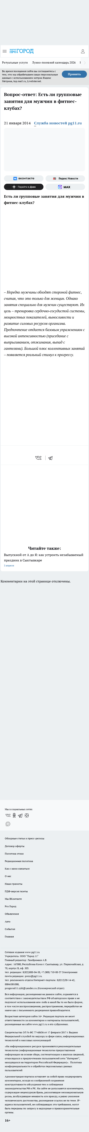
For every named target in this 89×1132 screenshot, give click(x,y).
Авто (7, 921)
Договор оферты (14, 846)
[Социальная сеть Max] (65, 187)
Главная (9, 936)
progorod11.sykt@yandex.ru (21, 988)
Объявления (12, 913)
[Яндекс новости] (65, 178)
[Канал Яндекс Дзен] (23, 187)
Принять (74, 74)
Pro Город (10, 906)
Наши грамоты (13, 883)
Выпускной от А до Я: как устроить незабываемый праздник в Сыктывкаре (44, 560)
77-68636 (39, 1032)
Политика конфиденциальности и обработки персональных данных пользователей (43, 1066)
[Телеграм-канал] (20, 815)
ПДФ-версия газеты (16, 891)
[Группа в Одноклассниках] (14, 815)
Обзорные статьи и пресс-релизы (24, 838)
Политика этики (14, 853)
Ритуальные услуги (15, 62)
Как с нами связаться (17, 868)
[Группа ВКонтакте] (23, 178)
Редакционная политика (19, 861)
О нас (8, 876)
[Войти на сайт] (83, 51)
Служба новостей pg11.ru (58, 123)
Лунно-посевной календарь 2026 (54, 62)
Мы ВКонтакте (13, 898)
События (10, 929)
